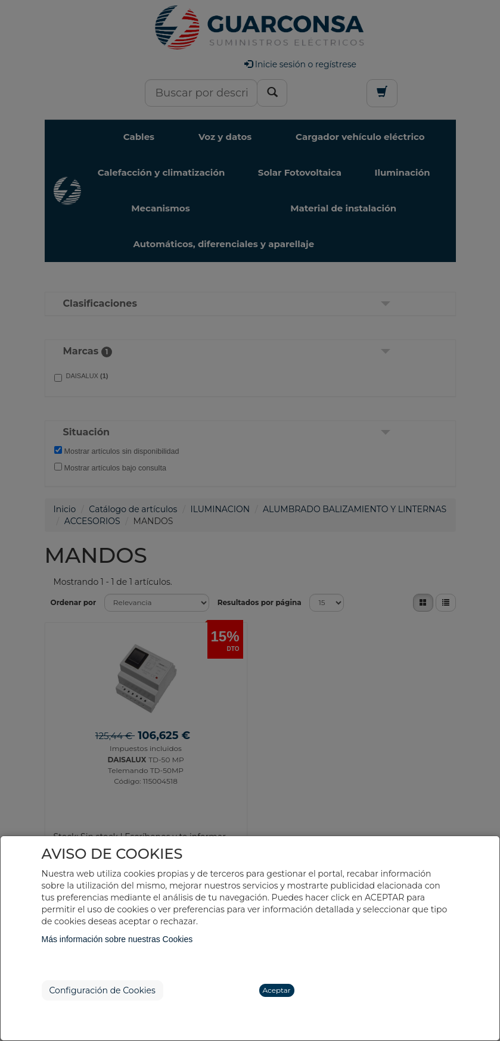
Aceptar (277, 990)
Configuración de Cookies (102, 990)
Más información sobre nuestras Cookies (117, 939)
